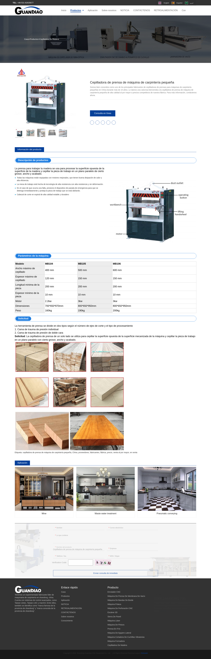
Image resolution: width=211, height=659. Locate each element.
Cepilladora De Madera (49, 39)
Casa (26, 39)
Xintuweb (144, 653)
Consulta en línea (102, 113)
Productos (34, 39)
